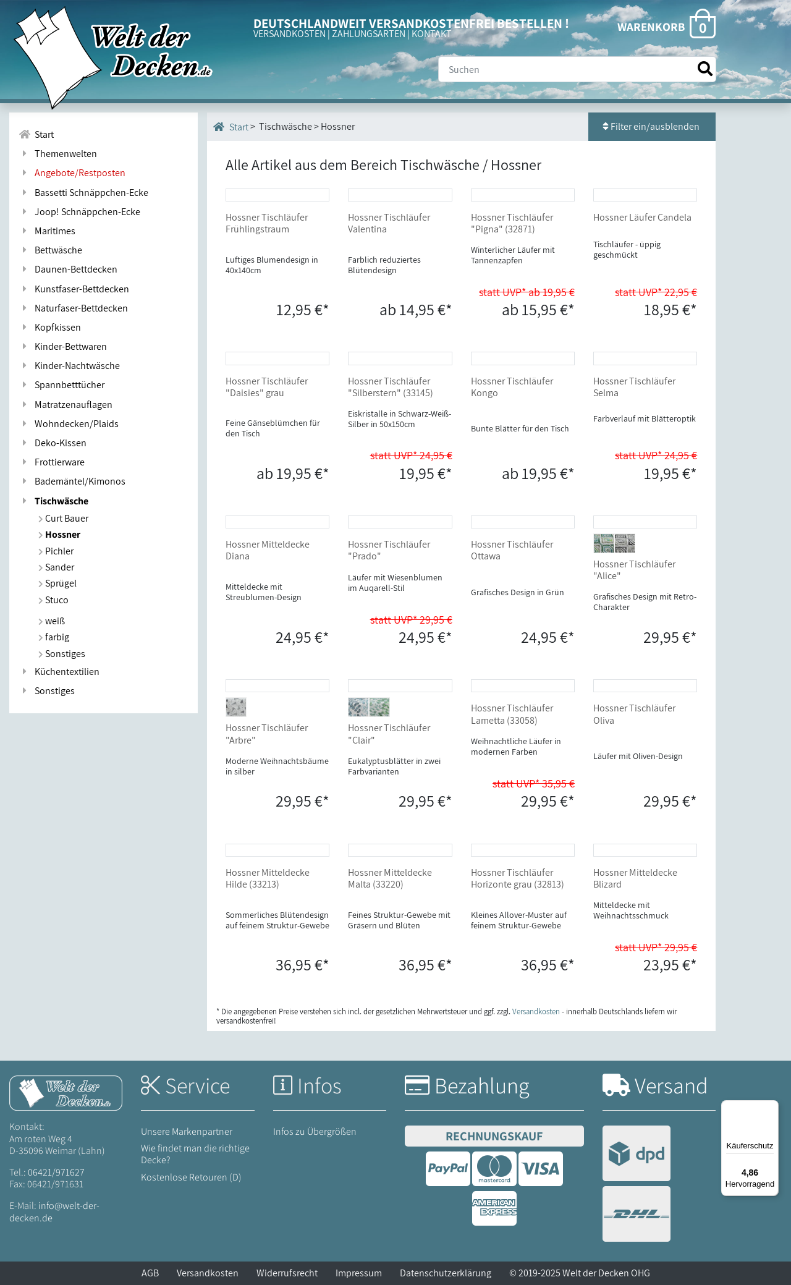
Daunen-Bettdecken (68, 269)
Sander (56, 567)
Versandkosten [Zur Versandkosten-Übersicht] (536, 1011)
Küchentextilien (59, 671)
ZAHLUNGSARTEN (368, 33)
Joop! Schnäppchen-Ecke (79, 211)
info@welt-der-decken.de (54, 1211)
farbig (53, 636)
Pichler (56, 551)
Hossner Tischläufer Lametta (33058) (512, 714)
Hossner (59, 534)
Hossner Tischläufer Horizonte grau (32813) (517, 878)
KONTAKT (432, 33)
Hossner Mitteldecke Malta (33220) (390, 878)
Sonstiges (61, 653)
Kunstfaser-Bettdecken (74, 288)
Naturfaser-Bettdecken (73, 308)
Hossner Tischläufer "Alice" (634, 570)
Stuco (53, 599)
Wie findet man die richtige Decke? (195, 1154)
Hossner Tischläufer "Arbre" (267, 733)
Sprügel (57, 583)
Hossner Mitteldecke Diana (268, 550)
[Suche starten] (705, 68)
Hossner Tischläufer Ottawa (512, 550)
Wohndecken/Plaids (69, 423)
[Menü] (771, 1107)
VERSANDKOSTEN (289, 33)
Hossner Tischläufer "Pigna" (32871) (512, 223)
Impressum (359, 1272)
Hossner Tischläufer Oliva (634, 714)
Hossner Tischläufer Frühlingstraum (267, 223)
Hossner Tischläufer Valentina (389, 223)
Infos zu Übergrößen (315, 1131)
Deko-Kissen (53, 442)
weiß (51, 620)
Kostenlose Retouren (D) (191, 1177)
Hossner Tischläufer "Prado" (389, 550)
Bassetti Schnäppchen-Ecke (83, 192)
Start (230, 126)
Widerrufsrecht (287, 1272)
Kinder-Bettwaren (63, 346)
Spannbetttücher (61, 384)
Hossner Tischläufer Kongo (512, 387)
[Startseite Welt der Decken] (65, 1092)
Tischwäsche (53, 500)
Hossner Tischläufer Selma (634, 387)
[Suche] (577, 69)
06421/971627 (56, 1172)
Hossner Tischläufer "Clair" (389, 733)
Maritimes (47, 230)
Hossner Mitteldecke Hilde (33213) (268, 878)
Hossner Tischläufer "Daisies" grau (267, 387)
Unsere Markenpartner (186, 1131)
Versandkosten (208, 1272)
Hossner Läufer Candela (642, 217)
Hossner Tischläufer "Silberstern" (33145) (390, 387)
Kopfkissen (50, 327)
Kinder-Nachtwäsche (69, 365)
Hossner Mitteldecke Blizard (635, 878)
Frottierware (52, 462)
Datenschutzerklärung (445, 1272)
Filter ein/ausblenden (652, 126)
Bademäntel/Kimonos (72, 481)
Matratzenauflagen (65, 404)
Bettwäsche (50, 250)
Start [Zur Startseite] (36, 134)
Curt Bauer (63, 518)
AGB (150, 1272)
